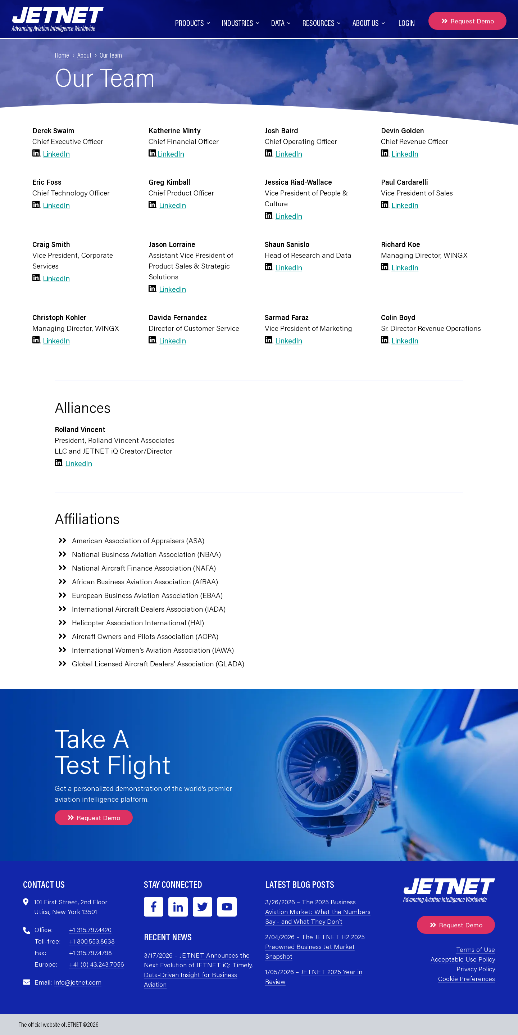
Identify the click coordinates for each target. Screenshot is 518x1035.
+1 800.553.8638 (92, 941)
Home (62, 54)
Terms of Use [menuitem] (475, 949)
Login (407, 23)
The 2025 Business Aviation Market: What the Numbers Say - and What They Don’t (318, 911)
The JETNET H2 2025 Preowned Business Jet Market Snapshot (315, 946)
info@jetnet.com (77, 982)
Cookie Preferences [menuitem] (466, 978)
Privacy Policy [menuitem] (475, 968)
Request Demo (467, 21)
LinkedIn (56, 153)
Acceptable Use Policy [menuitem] (463, 959)
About (84, 54)
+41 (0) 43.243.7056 (96, 964)
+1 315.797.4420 (90, 929)
